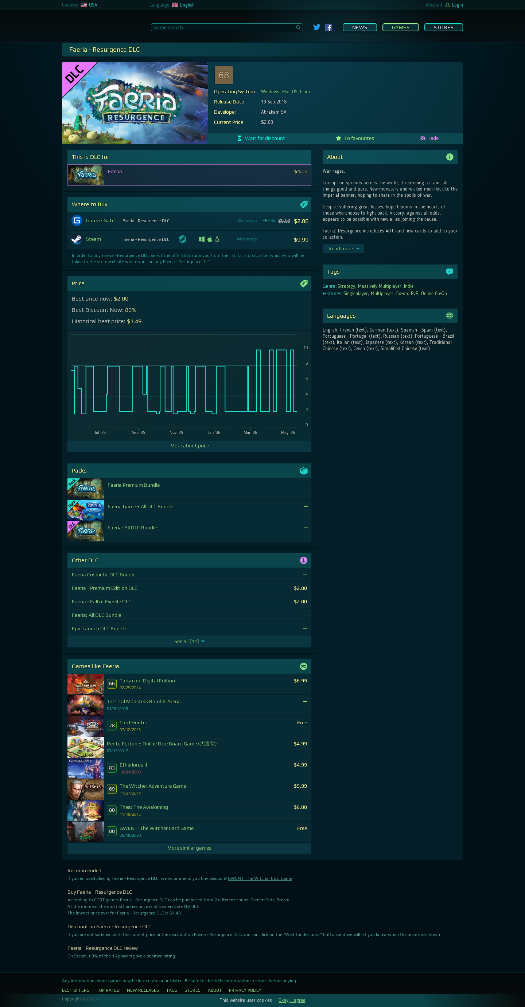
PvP (414, 293)
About (215, 990)
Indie (408, 286)
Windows (270, 91)
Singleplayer (355, 293)
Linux (305, 91)
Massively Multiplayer (379, 286)
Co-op (402, 293)
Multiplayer (382, 293)
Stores (444, 27)
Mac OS (290, 91)
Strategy (346, 286)
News (360, 27)
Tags (171, 990)
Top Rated (108, 990)
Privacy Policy (245, 990)
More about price (189, 445)
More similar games (189, 848)
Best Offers (75, 990)
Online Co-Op (434, 293)
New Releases (143, 990)
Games (401, 27)
